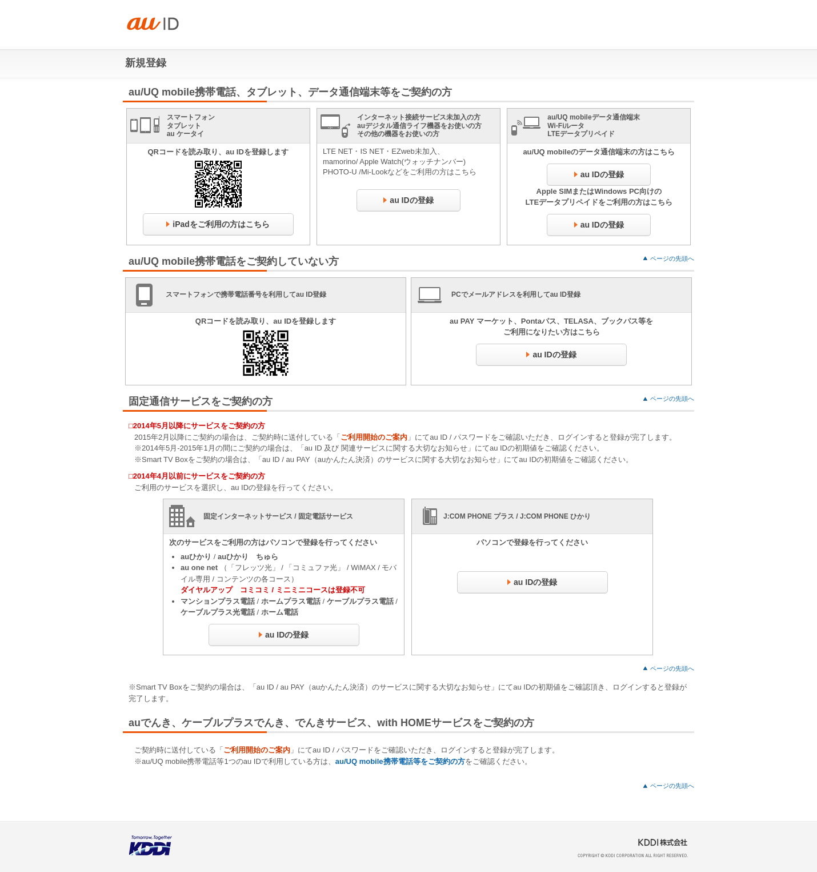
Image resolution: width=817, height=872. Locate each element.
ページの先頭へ (672, 258)
